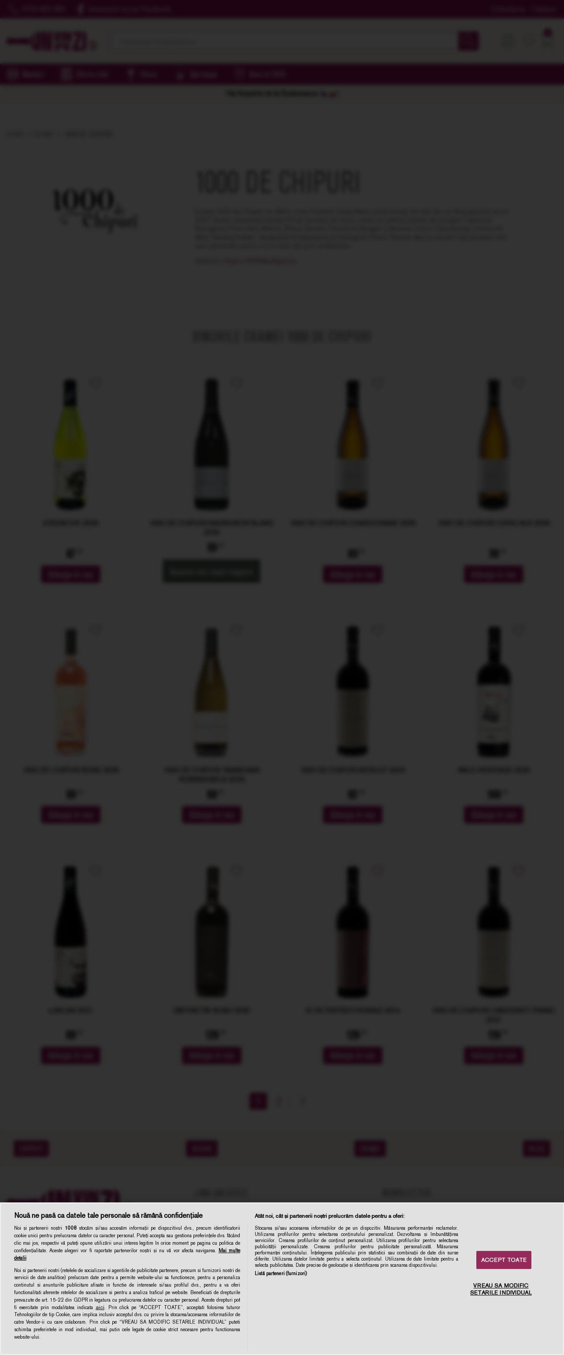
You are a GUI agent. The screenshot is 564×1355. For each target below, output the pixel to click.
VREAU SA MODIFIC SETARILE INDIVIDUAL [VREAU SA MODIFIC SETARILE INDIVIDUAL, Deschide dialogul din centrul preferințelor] (500, 1289)
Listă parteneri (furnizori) (281, 1273)
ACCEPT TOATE (504, 1260)
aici (100, 1307)
